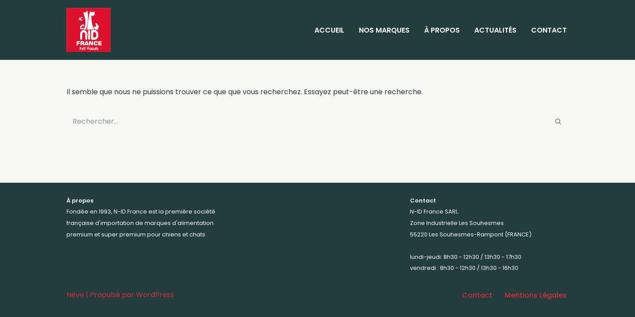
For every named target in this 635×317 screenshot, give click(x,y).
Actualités (495, 30)
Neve (75, 295)
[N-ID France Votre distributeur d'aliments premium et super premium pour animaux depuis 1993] (90, 30)
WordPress (155, 295)
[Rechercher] (307, 121)
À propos (442, 30)
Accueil (329, 30)
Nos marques (384, 30)
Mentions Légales (536, 295)
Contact (549, 30)
